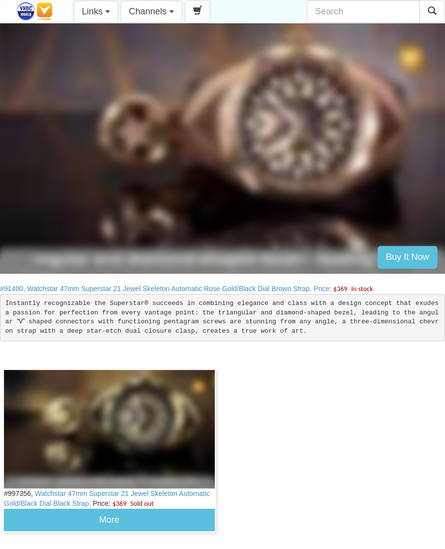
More (109, 520)
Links (96, 11)
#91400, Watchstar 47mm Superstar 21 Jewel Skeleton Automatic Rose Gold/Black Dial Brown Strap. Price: (186, 289)
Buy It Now (407, 257)
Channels (151, 11)
